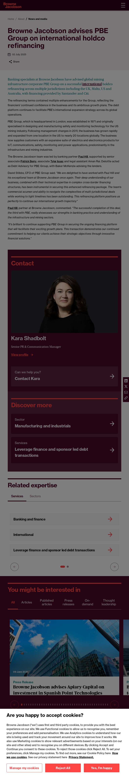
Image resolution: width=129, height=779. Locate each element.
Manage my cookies (24, 772)
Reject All (63, 772)
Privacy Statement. (81, 761)
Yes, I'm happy (101, 772)
